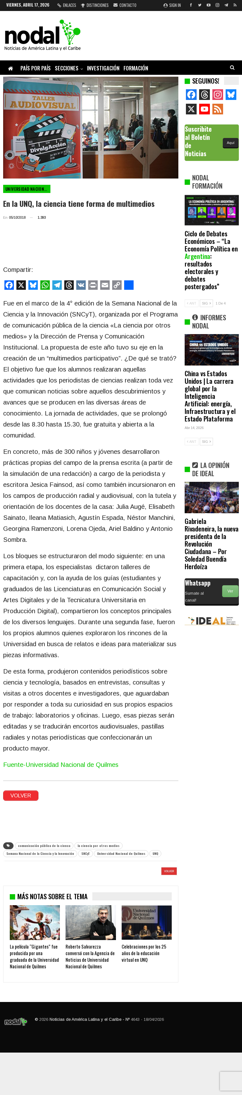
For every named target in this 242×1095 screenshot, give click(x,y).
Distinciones (95, 5)
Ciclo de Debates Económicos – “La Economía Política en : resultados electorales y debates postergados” (211, 259)
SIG (206, 303)
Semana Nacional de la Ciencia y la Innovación (40, 853)
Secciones (66, 68)
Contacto (124, 5)
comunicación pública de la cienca (44, 845)
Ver (230, 591)
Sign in (172, 5)
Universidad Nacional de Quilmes (27, 189)
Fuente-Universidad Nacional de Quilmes (60, 764)
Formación (136, 68)
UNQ (155, 853)
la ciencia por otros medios (98, 845)
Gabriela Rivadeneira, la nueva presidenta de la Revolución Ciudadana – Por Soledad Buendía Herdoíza (212, 543)
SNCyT (85, 853)
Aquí (230, 143)
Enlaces (66, 5)
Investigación (103, 68)
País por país (35, 68)
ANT (191, 303)
